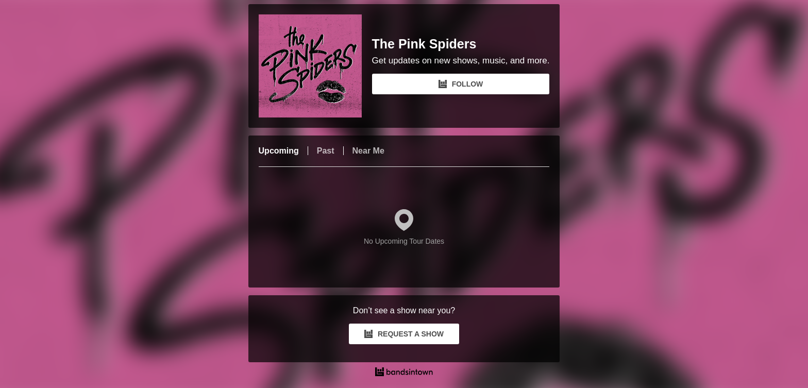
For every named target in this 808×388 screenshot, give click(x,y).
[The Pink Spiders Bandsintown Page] (315, 65)
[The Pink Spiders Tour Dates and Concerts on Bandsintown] (404, 373)
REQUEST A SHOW (404, 334)
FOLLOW (461, 84)
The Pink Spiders (424, 44)
